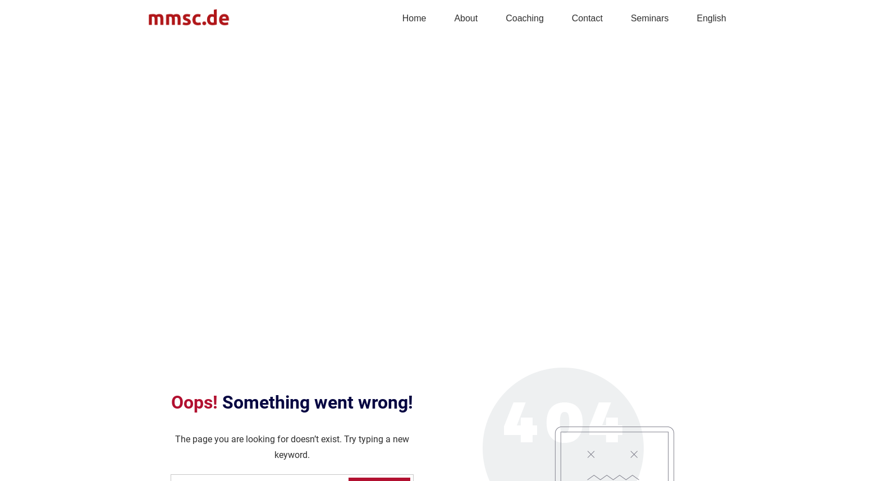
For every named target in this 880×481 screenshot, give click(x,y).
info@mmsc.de (176, 437)
